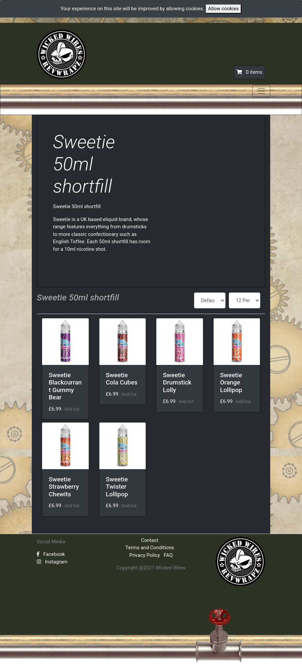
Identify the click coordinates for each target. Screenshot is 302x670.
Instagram (52, 562)
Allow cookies (223, 9)
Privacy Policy (144, 555)
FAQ (168, 555)
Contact (149, 540)
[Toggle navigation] (261, 91)
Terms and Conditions (150, 548)
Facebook (51, 554)
